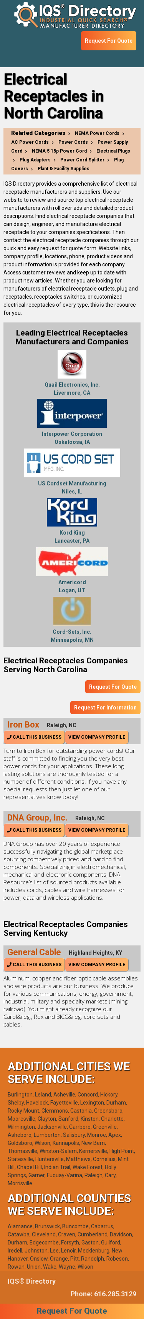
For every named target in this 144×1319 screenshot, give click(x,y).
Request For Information (105, 707)
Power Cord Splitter (82, 160)
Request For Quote (108, 41)
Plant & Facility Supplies (63, 168)
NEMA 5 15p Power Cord (59, 151)
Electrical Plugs (113, 151)
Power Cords (73, 142)
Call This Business (34, 737)
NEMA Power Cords (97, 133)
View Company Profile (96, 737)
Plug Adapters (35, 160)
